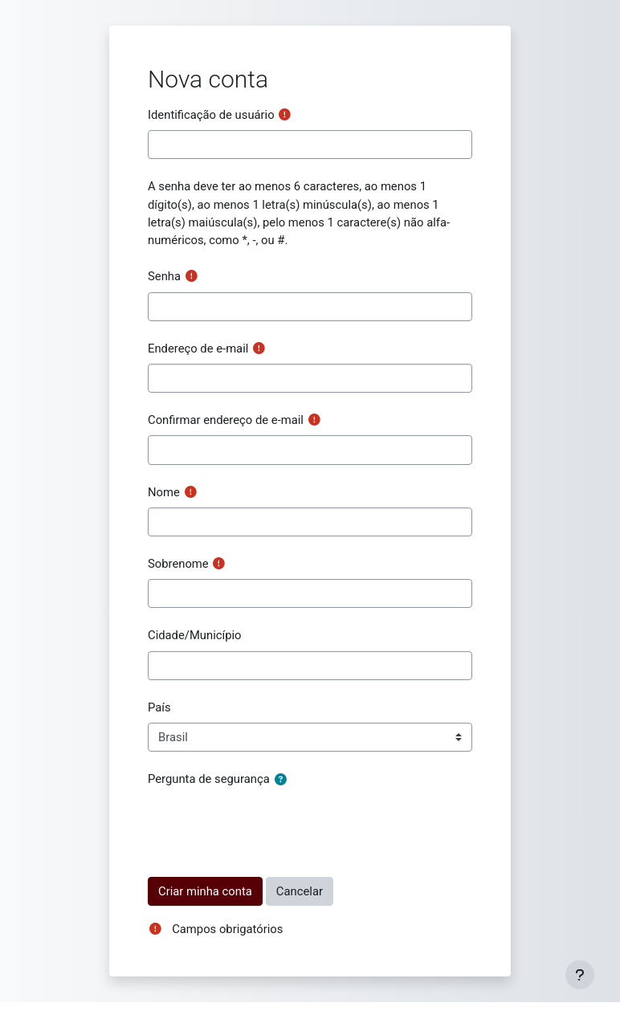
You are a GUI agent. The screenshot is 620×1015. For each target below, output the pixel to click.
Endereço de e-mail (198, 348)
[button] (284, 779)
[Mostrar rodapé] (579, 974)
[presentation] (270, 825)
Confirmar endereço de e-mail (226, 420)
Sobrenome (178, 563)
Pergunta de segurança (209, 779)
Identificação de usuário (211, 115)
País (159, 707)
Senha (164, 276)
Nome (164, 492)
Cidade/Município (195, 635)
